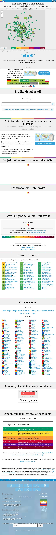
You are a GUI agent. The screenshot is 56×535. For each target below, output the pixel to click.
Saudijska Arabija (48, 334)
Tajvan (45, 354)
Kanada (18, 360)
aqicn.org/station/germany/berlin (39, 232)
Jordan (18, 353)
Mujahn (42, 287)
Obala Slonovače (34, 368)
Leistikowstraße (44, 269)
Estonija (5, 368)
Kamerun (19, 358)
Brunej (5, 353)
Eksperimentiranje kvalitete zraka (11, 505)
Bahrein (5, 341)
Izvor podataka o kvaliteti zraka (11, 513)
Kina (17, 367)
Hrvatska (18, 340)
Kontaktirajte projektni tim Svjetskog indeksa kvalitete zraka (17, 497)
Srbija (45, 347)
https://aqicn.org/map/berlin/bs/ (28, 54)
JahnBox (6, 266)
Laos (31, 323)
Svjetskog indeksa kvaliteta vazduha (45, 469)
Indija (18, 341)
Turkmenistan (47, 358)
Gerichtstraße (25, 284)
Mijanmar (32, 353)
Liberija (32, 329)
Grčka (18, 327)
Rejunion (45, 326)
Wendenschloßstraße (46, 281)
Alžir (4, 330)
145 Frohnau (25, 275)
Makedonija (33, 338)
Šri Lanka (5, 326)
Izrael (18, 350)
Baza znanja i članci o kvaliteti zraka (12, 504)
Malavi (32, 340)
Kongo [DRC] (20, 373)
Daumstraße (43, 264)
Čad (4, 320)
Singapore (46, 340)
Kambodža (19, 357)
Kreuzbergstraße (26, 272)
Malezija (32, 343)
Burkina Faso (6, 356)
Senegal (45, 338)
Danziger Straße (44, 263)
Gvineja (18, 334)
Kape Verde (19, 361)
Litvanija (32, 330)
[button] (2, 12)
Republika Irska (47, 327)
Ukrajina (45, 364)
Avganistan (6, 338)
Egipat (4, 364)
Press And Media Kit (8, 498)
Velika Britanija (47, 368)
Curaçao (5, 358)
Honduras (19, 337)
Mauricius (33, 350)
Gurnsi (18, 330)
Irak (17, 344)
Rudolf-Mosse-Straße (45, 284)
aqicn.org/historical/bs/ (27, 247)
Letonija (32, 326)
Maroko (32, 347)
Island (18, 347)
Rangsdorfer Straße (27, 289)
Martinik (32, 348)
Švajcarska (6, 327)
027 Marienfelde (26, 273)
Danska (5, 361)
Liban (31, 327)
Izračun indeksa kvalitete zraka (10, 514)
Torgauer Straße (44, 267)
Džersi (4, 360)
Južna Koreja (20, 354)
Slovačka (45, 343)
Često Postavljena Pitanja (10, 510)
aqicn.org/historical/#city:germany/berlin (36, 230)
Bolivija (5, 348)
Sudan (45, 348)
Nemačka (32, 358)
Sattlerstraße (43, 278)
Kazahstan (19, 364)
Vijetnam (45, 371)
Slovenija (46, 344)
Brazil (4, 351)
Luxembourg (33, 331)
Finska (5, 373)
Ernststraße (25, 267)
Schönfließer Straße (9, 269)
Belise (4, 346)
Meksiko (32, 351)
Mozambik (33, 357)
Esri (5, 48)
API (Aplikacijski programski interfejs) (12, 518)
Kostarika (32, 320)
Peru (44, 320)
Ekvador (5, 366)
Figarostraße (43, 282)
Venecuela (46, 370)
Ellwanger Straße (45, 275)
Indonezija (19, 343)
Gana (17, 324)
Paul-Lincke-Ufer (44, 276)
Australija (5, 336)
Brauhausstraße (8, 287)
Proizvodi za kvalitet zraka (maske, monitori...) (14, 516)
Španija (5, 324)
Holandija (19, 336)
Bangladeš (6, 343)
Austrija (5, 337)
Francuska (6, 374)
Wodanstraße (43, 272)
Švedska (5, 329)
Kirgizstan (19, 370)
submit (40, 525)
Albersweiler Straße (45, 286)
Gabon (18, 321)
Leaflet (1, 47)
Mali (31, 344)
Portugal (45, 324)
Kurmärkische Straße (9, 267)
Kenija (18, 366)
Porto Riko (46, 323)
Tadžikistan (46, 351)
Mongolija (33, 356)
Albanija (5, 331)
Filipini (5, 371)
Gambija (18, 323)
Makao (32, 337)
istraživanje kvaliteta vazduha (11, 501)
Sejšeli (45, 336)
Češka (4, 321)
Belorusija (6, 347)
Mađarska (32, 333)
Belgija (5, 344)
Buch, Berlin (7, 282)
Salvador (45, 333)
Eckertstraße (25, 269)
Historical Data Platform (9, 519)
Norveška (32, 364)
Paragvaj (32, 374)
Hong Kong (19, 338)
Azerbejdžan (6, 340)
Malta (31, 346)
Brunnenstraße (26, 270)
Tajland (45, 353)
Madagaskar (33, 334)
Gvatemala (19, 333)
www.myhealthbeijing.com (27, 461)
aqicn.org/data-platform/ (28, 249)
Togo (44, 356)
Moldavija (32, 354)
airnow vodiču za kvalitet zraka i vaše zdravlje (30, 455)
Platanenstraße (26, 286)
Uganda (45, 361)
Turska (45, 360)
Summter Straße (8, 264)
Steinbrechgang (44, 273)
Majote (32, 336)
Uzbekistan (46, 367)
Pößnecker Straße (27, 276)
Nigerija (32, 361)
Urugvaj (45, 366)
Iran (17, 346)
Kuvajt (32, 321)
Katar (18, 363)
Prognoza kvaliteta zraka (9, 515)
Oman (31, 370)
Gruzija (18, 329)
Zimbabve (46, 374)
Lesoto (32, 324)
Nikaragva (33, 363)
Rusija (45, 331)
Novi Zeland (33, 367)
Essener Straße (44, 279)
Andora (5, 333)
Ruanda (45, 329)
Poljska (45, 321)
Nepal (31, 360)
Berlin (5, 278)
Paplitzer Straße (8, 289)
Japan (18, 351)
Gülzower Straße (44, 270)
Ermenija (5, 367)
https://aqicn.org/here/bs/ (28, 67)
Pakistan (32, 371)
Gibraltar (19, 326)
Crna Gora (6, 357)
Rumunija (46, 330)
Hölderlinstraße (26, 287)
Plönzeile (42, 289)
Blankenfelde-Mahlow (10, 281)
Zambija (45, 373)
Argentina (6, 334)
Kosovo (18, 374)
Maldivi (32, 341)
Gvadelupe (19, 331)
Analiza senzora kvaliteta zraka (10, 507)
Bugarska (5, 354)
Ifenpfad (42, 266)
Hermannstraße (26, 266)
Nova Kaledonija (34, 366)
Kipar (18, 368)
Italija (18, 348)
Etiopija (5, 370)
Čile (4, 323)
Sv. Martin (46, 350)
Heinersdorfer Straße (9, 263)
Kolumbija (19, 371)
